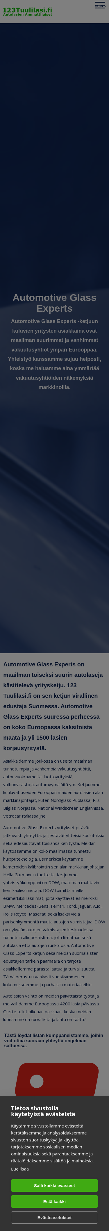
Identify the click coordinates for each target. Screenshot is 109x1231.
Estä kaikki (54, 1201)
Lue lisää (20, 1169)
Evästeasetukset (54, 1217)
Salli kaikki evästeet (54, 1185)
